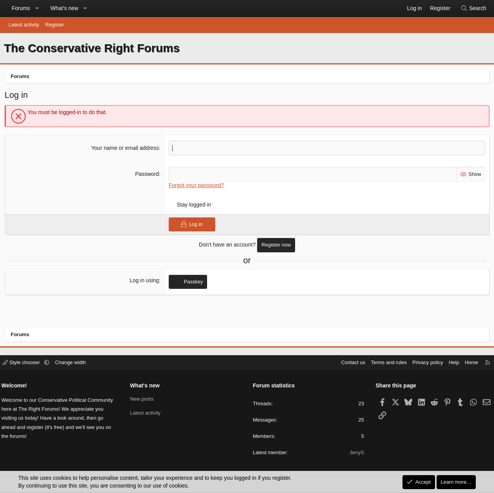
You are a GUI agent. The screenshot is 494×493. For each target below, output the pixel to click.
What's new (64, 8)
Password (147, 175)
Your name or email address (125, 149)
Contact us (351, 363)
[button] (37, 8)
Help (451, 363)
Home (469, 363)
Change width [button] (73, 363)
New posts (143, 399)
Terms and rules (386, 363)
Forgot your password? (197, 186)
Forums (21, 8)
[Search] (473, 8)
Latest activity (24, 25)
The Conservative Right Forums (92, 48)
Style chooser (24, 363)
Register (54, 25)
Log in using (144, 281)
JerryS (355, 453)
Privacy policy (425, 363)
